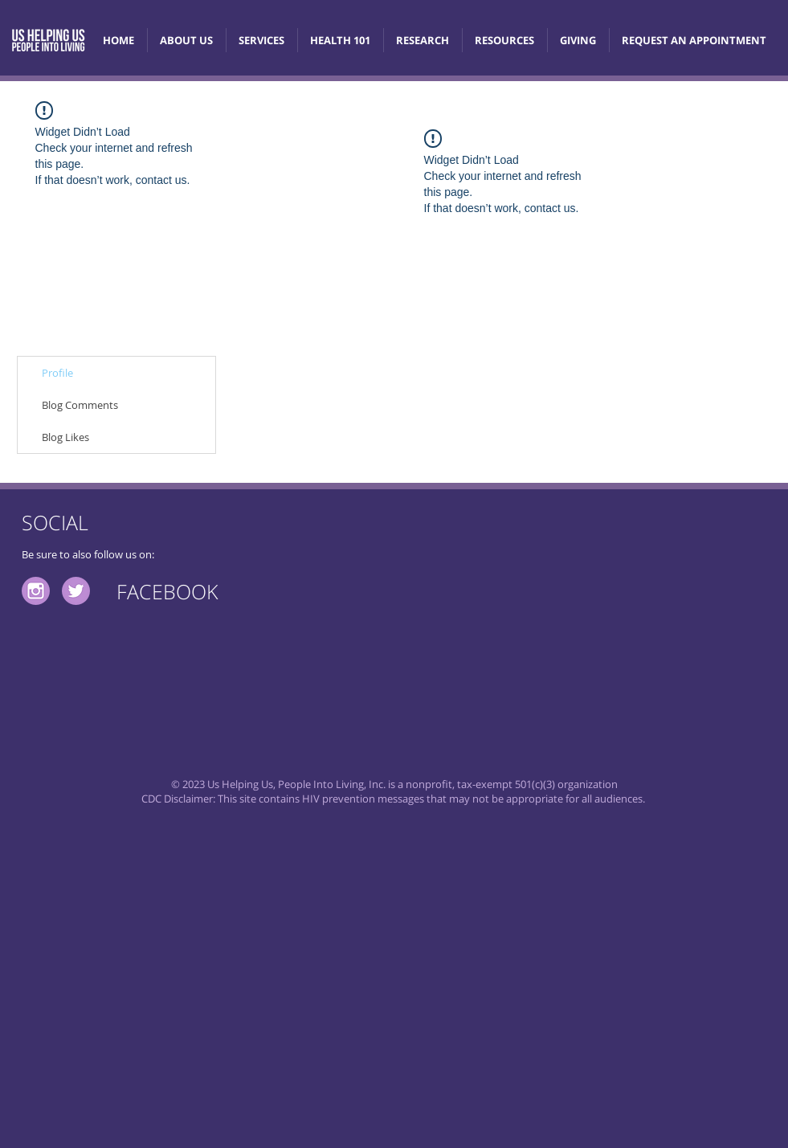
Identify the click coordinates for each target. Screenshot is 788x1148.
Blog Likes (65, 437)
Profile (57, 373)
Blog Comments (80, 405)
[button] (340, 40)
